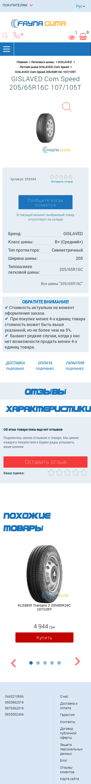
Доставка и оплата (68, 705)
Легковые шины (42, 62)
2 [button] (38, 663)
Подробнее (15, 368)
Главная (22, 62)
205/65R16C (71, 269)
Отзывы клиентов (67, 769)
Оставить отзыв (62, 181)
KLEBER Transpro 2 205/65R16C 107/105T (44, 607)
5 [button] (59, 663)
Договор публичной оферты (68, 733)
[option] (44, 595)
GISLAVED (65, 62)
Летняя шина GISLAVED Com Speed (44, 67)
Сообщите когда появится (45, 202)
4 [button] (52, 663)
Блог (63, 760)
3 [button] (45, 663)
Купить (44, 637)
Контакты (67, 722)
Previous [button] (13, 662)
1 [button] (31, 663)
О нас (64, 696)
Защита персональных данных (71, 749)
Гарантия (67, 714)
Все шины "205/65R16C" (62, 283)
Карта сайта (69, 778)
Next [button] (77, 662)
